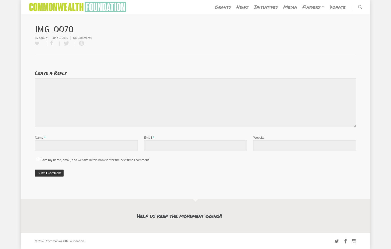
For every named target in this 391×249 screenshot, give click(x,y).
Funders (313, 6)
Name (40, 137)
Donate (338, 6)
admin (43, 38)
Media (290, 6)
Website (259, 137)
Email (149, 137)
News (242, 6)
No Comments (82, 38)
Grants (223, 6)
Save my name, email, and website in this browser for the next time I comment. (95, 160)
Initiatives (266, 6)
